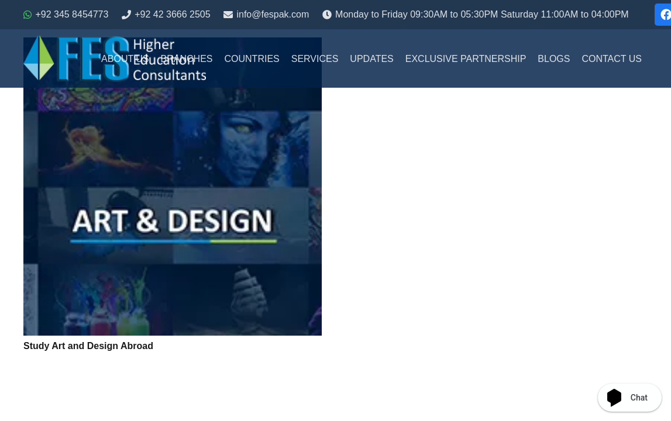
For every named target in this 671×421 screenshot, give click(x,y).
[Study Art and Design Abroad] (172, 186)
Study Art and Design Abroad (88, 346)
